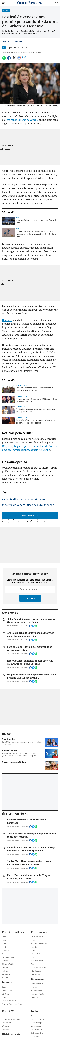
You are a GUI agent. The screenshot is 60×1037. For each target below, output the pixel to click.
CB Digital (5, 994)
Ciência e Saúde (8, 964)
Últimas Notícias (37, 954)
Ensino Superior (36, 940)
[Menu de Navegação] (3, 3)
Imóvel (35, 1011)
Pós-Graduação (36, 971)
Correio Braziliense (13, 932)
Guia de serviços (37, 1033)
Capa (4, 937)
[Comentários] (24, 59)
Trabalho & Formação (39, 944)
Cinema (40, 499)
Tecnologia (6, 974)
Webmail (5, 1029)
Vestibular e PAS (37, 961)
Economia (5, 950)
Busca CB (5, 997)
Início (4, 41)
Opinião (5, 968)
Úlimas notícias (36, 1029)
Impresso (7, 982)
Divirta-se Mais (11, 1034)
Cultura (34, 957)
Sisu (32, 964)
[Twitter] (14, 59)
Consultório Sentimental (11, 1019)
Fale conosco (35, 974)
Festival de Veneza (14, 504)
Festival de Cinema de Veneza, (21, 119)
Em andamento (36, 990)
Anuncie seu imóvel (38, 1019)
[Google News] (19, 59)
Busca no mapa (36, 1023)
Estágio (34, 947)
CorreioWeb (9, 1011)
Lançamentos (36, 1026)
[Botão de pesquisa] (56, 3)
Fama (4, 1016)
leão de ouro (35, 504)
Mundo (50, 504)
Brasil (4, 947)
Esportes (5, 961)
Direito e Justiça (8, 990)
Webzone (5, 1026)
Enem (33, 950)
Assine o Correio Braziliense (12, 1004)
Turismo (5, 978)
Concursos (37, 979)
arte (6, 499)
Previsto (34, 987)
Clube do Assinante (9, 1001)
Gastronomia (7, 1023)
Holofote (5, 971)
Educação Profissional (39, 968)
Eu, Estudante (39, 932)
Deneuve (7, 320)
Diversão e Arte (16, 41)
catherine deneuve (22, 499)
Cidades (5, 940)
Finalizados (35, 997)
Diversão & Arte (8, 957)
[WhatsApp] (4, 59)
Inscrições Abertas (38, 994)
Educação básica (37, 937)
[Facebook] (9, 59)
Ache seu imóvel (37, 1016)
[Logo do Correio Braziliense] (30, 2)
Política (4, 944)
